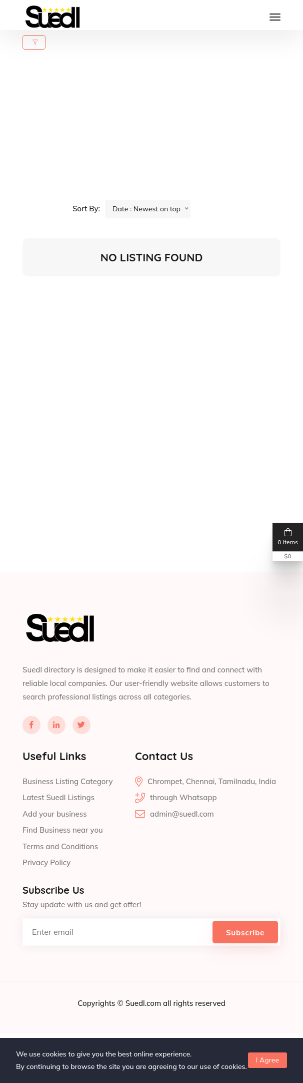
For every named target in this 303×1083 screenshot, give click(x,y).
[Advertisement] (157, 130)
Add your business (54, 846)
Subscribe (245, 964)
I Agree (267, 1059)
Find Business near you (62, 862)
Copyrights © (101, 1035)
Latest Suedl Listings (58, 829)
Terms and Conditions (60, 878)
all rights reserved (194, 1035)
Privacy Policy (46, 894)
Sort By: (86, 208)
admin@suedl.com (182, 846)
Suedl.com (144, 1035)
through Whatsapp (183, 829)
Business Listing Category (67, 813)
